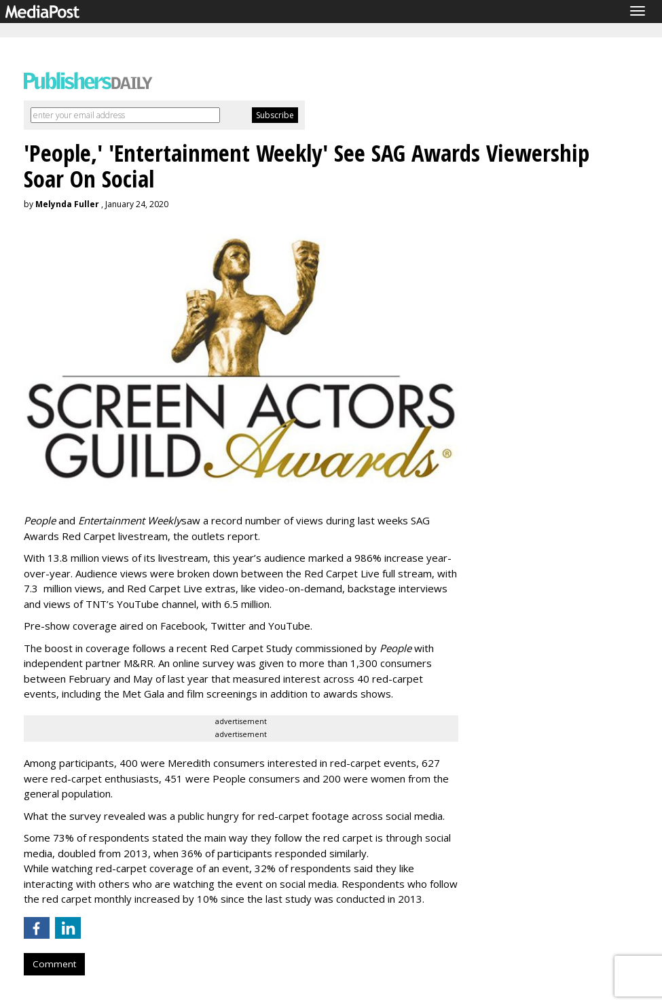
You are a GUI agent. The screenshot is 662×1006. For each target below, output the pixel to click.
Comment (54, 964)
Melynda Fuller (67, 204)
